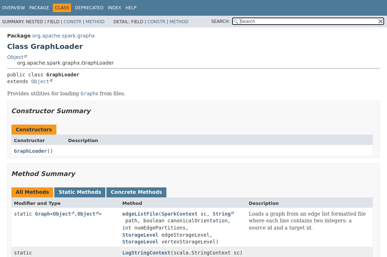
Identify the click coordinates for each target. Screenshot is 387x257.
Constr (72, 21)
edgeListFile (140, 214)
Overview (13, 7)
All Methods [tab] (32, 192)
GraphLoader (30, 151)
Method (95, 21)
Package (39, 7)
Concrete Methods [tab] (136, 192)
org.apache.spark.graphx (63, 36)
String (222, 214)
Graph (42, 214)
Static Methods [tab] (80, 192)
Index (114, 7)
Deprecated (89, 7)
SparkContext (179, 214)
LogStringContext (146, 253)
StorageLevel (140, 235)
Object (15, 57)
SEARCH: (220, 21)
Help (130, 7)
